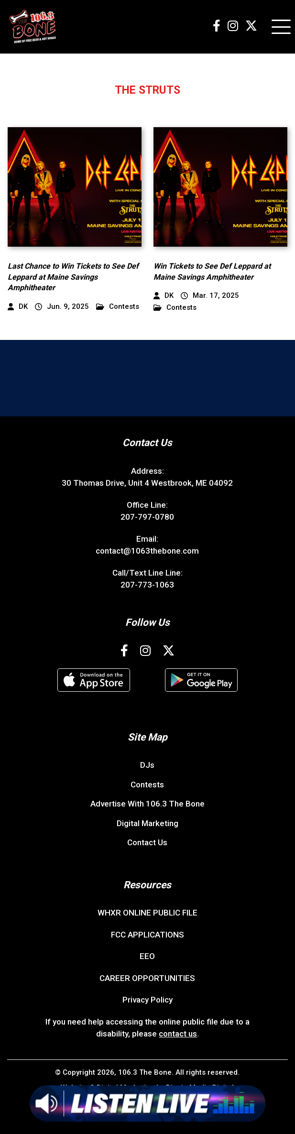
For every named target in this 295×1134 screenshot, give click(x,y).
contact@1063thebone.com (147, 551)
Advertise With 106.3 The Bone (147, 803)
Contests (117, 306)
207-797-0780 (147, 517)
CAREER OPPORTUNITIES (147, 978)
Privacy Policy (147, 999)
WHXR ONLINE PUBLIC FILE (147, 912)
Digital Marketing (147, 823)
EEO (147, 956)
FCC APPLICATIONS (147, 934)
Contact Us (147, 842)
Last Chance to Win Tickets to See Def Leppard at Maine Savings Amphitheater (73, 277)
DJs (147, 765)
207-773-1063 (147, 584)
